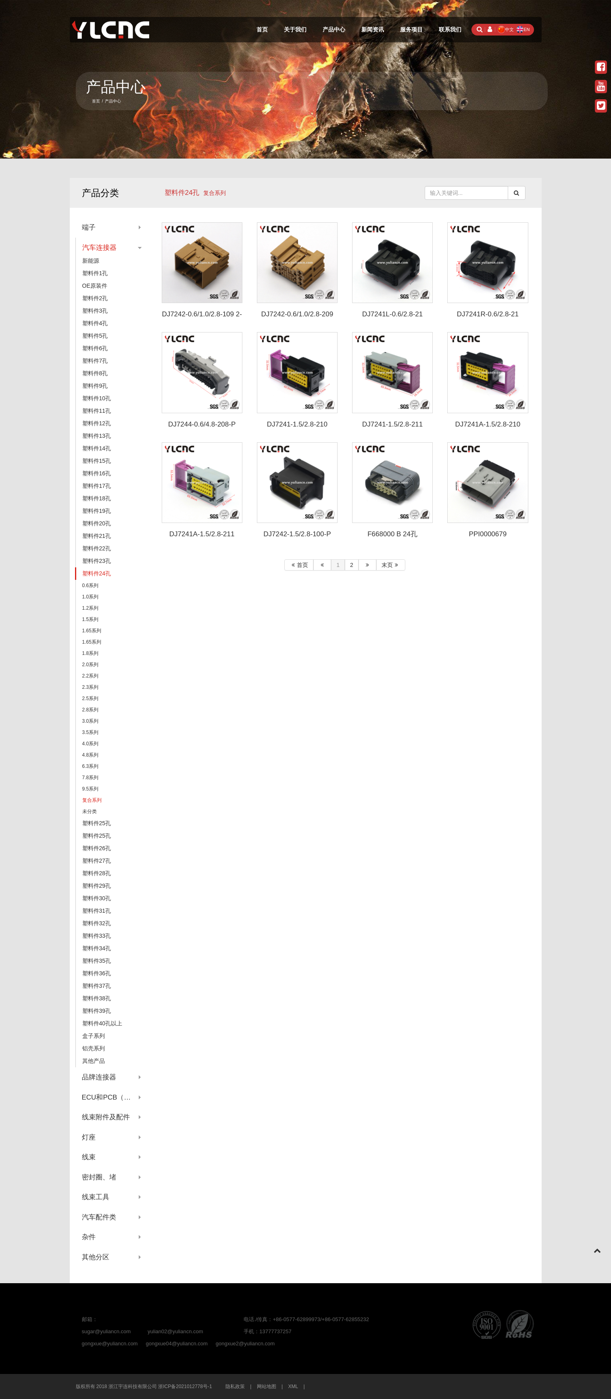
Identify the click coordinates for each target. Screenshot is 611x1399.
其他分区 (95, 1257)
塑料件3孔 (95, 310)
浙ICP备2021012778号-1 (185, 1386)
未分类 (89, 811)
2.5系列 (90, 698)
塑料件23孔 (96, 561)
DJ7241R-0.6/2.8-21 (488, 314)
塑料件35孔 (96, 961)
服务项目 (411, 29)
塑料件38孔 (96, 998)
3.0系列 (90, 721)
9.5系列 (90, 789)
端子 (89, 227)
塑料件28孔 (96, 873)
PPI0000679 (488, 534)
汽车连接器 (99, 247)
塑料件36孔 (96, 973)
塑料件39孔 (96, 1011)
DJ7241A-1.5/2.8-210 (488, 424)
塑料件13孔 (96, 436)
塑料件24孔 (182, 193)
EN (523, 29)
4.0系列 (90, 744)
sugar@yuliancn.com (106, 1331)
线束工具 (95, 1197)
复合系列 (92, 800)
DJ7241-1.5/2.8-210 (297, 424)
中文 (506, 29)
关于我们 (295, 29)
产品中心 (334, 29)
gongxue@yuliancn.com (110, 1343)
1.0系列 (90, 597)
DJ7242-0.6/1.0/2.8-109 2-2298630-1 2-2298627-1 (202, 318)
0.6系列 (90, 585)
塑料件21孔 (96, 536)
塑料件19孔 (96, 511)
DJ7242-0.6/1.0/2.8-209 (297, 314)
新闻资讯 (372, 29)
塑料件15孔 (96, 461)
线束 (89, 1157)
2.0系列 (90, 664)
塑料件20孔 (96, 523)
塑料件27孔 (96, 860)
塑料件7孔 (95, 361)
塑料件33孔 (96, 936)
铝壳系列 (93, 1048)
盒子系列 (93, 1036)
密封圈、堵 (99, 1177)
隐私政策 (235, 1386)
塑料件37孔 (96, 986)
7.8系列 (90, 777)
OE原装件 (94, 285)
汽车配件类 (99, 1217)
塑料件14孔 (96, 448)
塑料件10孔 (96, 398)
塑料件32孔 (96, 923)
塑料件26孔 (96, 848)
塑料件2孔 (95, 298)
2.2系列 (90, 676)
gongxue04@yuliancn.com (176, 1343)
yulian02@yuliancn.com (175, 1331)
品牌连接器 (99, 1077)
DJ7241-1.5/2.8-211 (392, 424)
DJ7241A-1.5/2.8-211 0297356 (202, 538)
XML (293, 1386)
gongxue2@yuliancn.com (245, 1343)
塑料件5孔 (95, 335)
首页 (262, 29)
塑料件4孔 (95, 323)
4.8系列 (90, 755)
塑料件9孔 (95, 386)
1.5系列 (90, 619)
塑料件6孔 (95, 348)
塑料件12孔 (96, 423)
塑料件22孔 (96, 548)
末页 (391, 565)
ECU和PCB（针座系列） (112, 1097)
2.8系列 (90, 710)
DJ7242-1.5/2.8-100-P (297, 534)
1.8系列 (90, 653)
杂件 (89, 1237)
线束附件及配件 (106, 1117)
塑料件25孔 (96, 823)
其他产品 (93, 1061)
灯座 (89, 1137)
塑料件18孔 (96, 498)
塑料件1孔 (95, 273)
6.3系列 (90, 766)
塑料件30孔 (96, 898)
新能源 (90, 260)
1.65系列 (91, 631)
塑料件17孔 (96, 486)
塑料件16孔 (96, 473)
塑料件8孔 (95, 373)
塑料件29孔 (96, 885)
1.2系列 (90, 608)
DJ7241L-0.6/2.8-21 (392, 314)
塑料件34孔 (96, 948)
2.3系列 (90, 687)
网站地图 (266, 1386)
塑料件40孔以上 (102, 1023)
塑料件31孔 (96, 911)
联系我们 (450, 29)
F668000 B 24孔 (392, 534)
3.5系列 (90, 732)
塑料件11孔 (96, 411)
